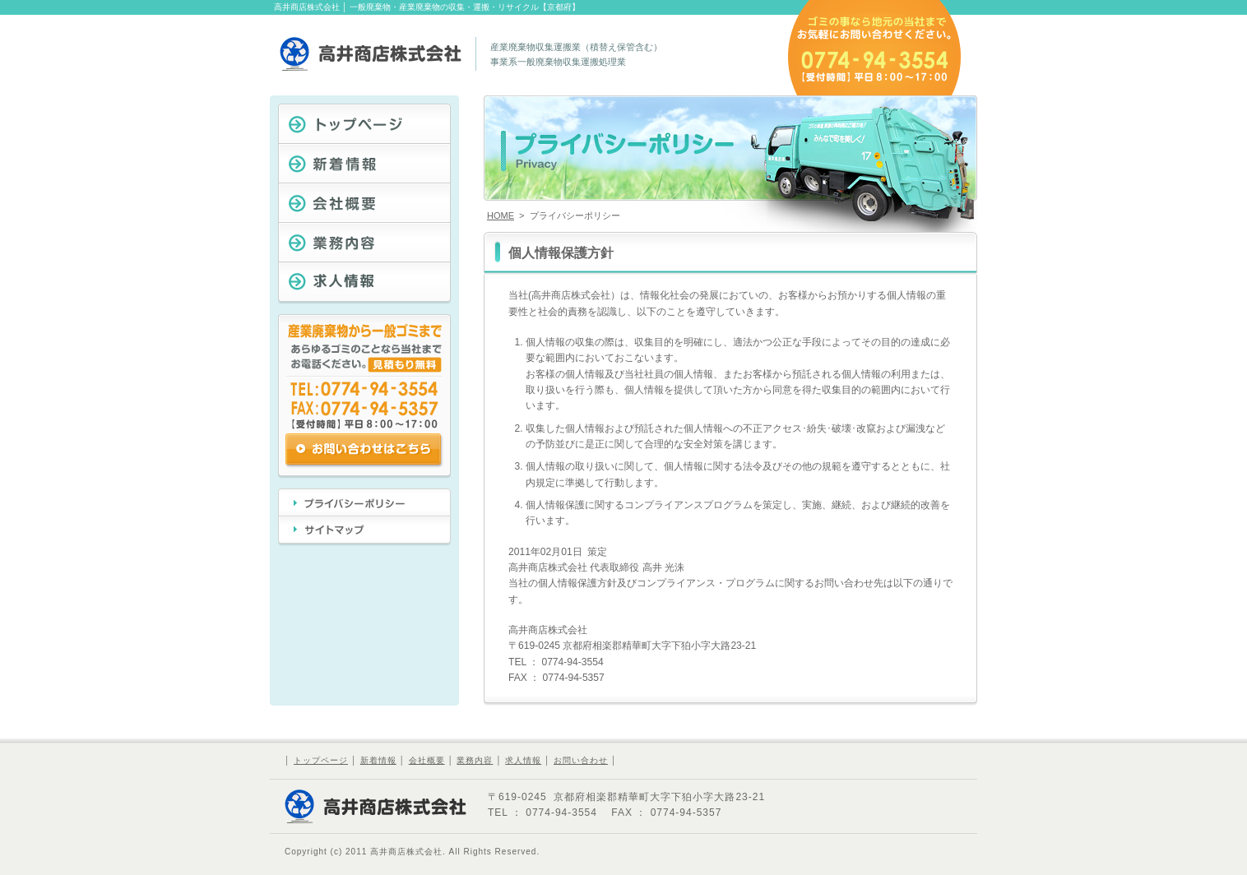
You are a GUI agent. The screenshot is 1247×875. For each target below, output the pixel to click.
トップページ (321, 760)
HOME (500, 215)
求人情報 (523, 760)
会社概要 (427, 760)
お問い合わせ (581, 760)
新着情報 (378, 760)
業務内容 (475, 760)
